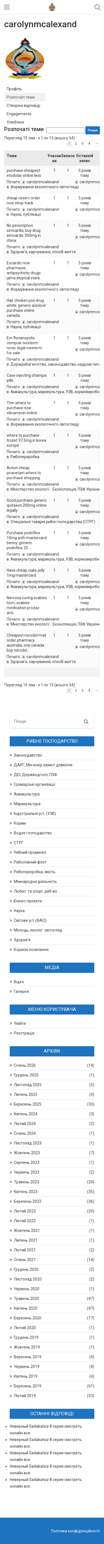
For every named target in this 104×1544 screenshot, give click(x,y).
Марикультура (27, 804)
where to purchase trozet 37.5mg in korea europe (26, 440)
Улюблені (15, 122)
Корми (20, 823)
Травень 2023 (26, 1182)
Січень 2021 (25, 1259)
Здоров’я (22, 940)
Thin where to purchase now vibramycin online (22, 408)
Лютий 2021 (25, 1250)
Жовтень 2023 (27, 1153)
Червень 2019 (26, 1366)
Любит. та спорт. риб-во (35, 891)
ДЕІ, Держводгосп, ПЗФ (35, 774)
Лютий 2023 (25, 1211)
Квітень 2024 (25, 1114)
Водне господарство (33, 833)
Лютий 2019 (25, 1396)
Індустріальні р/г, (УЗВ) (35, 813)
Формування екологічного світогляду (45, 187)
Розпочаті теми (21, 97)
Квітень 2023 (25, 1191)
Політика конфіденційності (75, 1531)
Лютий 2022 (25, 1221)
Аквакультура (27, 794)
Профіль (14, 89)
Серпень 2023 (26, 1162)
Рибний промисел (30, 852)
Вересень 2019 (27, 1357)
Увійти (20, 1023)
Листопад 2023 (28, 1143)
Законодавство (28, 755)
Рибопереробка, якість (34, 872)
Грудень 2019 (26, 1337)
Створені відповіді (23, 105)
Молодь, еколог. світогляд (38, 930)
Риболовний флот (30, 862)
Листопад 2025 (28, 1085)
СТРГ (18, 842)
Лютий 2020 (25, 1327)
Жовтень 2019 (27, 1347)
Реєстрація (24, 1033)
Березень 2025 (27, 1104)
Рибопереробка (25, 457)
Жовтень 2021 (27, 1230)
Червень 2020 (26, 1289)
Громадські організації (34, 784)
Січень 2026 (25, 1065)
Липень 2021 (25, 1240)
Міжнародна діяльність (35, 881)
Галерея (21, 991)
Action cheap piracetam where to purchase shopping (24, 473)
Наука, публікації (26, 214)
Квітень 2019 (25, 1376)
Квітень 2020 (25, 1308)
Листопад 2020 (28, 1279)
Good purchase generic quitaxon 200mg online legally (27, 505)
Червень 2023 (26, 1172)
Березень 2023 (27, 1201)
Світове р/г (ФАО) (30, 920)
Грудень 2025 (26, 1075)
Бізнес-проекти (28, 901)
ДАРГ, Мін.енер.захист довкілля (43, 765)
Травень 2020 (26, 1298)
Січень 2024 (25, 1133)
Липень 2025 (25, 1094)
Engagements (19, 114)
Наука (19, 910)
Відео (19, 982)
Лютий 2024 (25, 1123)
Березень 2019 (27, 1386)
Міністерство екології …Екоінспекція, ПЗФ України (55, 489)
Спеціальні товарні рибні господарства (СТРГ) (53, 521)
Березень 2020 (27, 1318)
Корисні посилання (31, 949)
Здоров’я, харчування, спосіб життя (43, 252)
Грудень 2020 (26, 1269)
